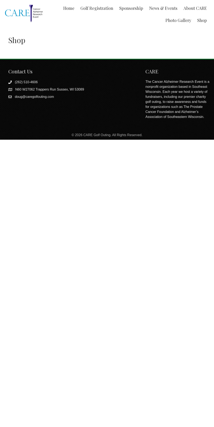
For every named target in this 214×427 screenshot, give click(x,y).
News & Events (163, 8)
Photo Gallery (178, 20)
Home (68, 8)
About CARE (195, 8)
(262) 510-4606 (26, 82)
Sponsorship (131, 8)
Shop (202, 20)
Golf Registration (96, 8)
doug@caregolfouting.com (34, 96)
